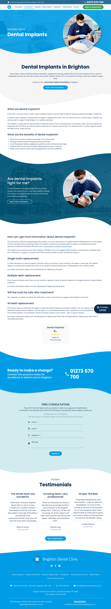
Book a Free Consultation (54, 87)
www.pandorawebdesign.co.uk (84, 604)
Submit (54, 453)
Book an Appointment (50, 574)
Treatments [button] (28, 7)
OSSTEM (40, 250)
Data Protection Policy (55, 578)
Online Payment (18, 574)
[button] (93, 7)
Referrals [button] (57, 7)
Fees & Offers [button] (47, 7)
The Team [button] (18, 7)
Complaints (64, 574)
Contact (76, 7)
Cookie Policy (94, 574)
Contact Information (32, 574)
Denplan (38, 7)
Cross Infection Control (79, 574)
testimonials (56, 340)
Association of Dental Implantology (58, 246)
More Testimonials (54, 538)
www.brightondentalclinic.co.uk (31, 604)
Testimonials (67, 7)
